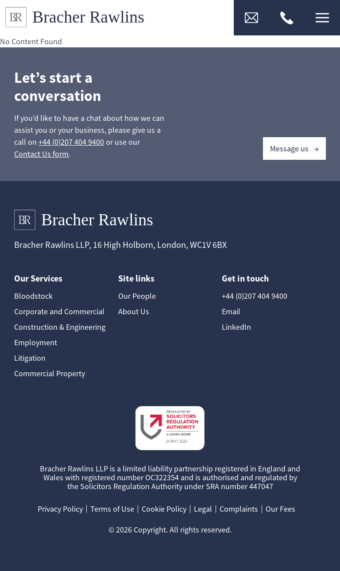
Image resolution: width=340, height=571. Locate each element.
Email (231, 311)
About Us (133, 311)
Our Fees (280, 509)
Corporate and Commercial (59, 311)
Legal (203, 509)
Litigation (30, 358)
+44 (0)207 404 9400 (71, 142)
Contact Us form (41, 154)
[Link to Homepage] (78, 18)
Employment (35, 342)
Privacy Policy (60, 509)
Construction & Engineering (59, 327)
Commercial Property (49, 373)
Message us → (294, 148)
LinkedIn (236, 327)
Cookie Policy (164, 509)
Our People (137, 296)
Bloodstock (33, 296)
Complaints (239, 509)
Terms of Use (112, 509)
